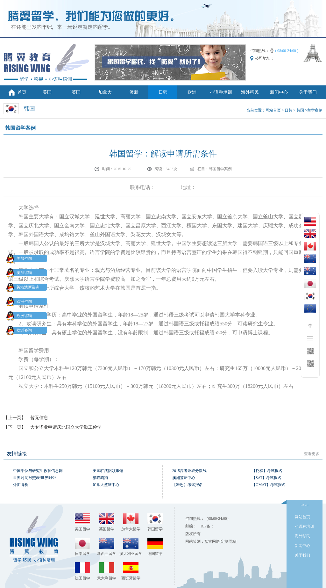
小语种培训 (221, 92)
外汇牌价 (20, 485)
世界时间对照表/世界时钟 (34, 477)
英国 (76, 92)
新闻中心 (279, 92)
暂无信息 (39, 417)
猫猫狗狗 (100, 477)
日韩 (163, 92)
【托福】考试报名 (267, 470)
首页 (22, 92)
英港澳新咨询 (24, 287)
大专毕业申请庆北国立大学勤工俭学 (66, 427)
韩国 (300, 110)
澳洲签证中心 (183, 477)
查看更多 (311, 454)
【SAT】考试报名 (266, 477)
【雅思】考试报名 (187, 485)
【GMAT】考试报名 (269, 485)
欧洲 (192, 92)
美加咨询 (20, 258)
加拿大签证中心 (106, 485)
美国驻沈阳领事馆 (108, 470)
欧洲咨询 (20, 301)
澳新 (134, 92)
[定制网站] (228, 541)
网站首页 (273, 110)
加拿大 (105, 92)
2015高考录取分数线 (189, 470)
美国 (47, 92)
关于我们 (308, 92)
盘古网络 (212, 541)
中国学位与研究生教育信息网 (38, 470)
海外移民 (250, 92)
